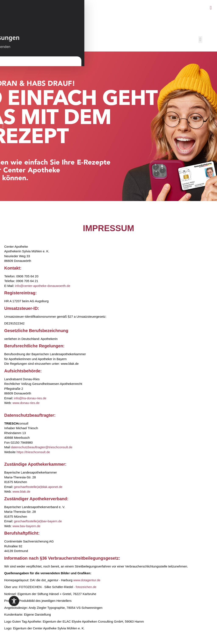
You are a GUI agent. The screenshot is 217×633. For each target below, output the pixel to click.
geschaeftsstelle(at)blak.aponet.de (38, 487)
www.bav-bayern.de (26, 526)
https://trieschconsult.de (33, 452)
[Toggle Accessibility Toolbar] (13, 600)
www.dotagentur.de (86, 580)
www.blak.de (21, 491)
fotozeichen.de (86, 587)
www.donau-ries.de (26, 403)
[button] (211, 7)
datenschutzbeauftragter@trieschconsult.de (41, 447)
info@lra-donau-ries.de (30, 398)
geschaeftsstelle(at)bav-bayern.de (38, 521)
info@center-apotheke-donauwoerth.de (42, 286)
